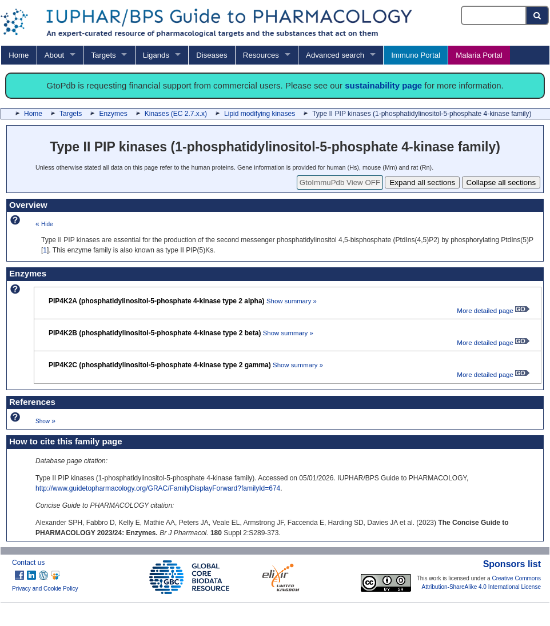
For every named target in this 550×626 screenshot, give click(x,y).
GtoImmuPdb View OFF (340, 182)
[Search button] (538, 15)
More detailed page (493, 310)
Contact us (28, 563)
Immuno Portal (415, 55)
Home (19, 55)
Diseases (211, 55)
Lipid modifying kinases (259, 114)
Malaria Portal (479, 55)
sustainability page (383, 85)
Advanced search (335, 55)
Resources (261, 55)
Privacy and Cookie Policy (45, 588)
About (54, 55)
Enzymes (113, 114)
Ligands (156, 55)
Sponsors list (512, 564)
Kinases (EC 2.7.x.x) (176, 114)
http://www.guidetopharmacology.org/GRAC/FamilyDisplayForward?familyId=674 (157, 488)
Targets (103, 55)
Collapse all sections (501, 182)
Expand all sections (422, 182)
